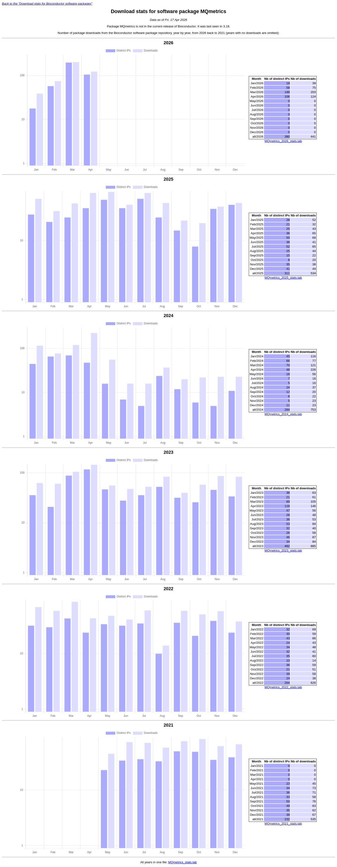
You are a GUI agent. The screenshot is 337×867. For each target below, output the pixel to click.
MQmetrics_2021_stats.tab (283, 823)
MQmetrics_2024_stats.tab (283, 414)
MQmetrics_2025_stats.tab (283, 277)
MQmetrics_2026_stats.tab (283, 141)
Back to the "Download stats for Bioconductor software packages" (47, 3)
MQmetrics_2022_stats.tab (283, 687)
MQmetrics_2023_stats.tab (283, 550)
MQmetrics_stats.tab (182, 862)
